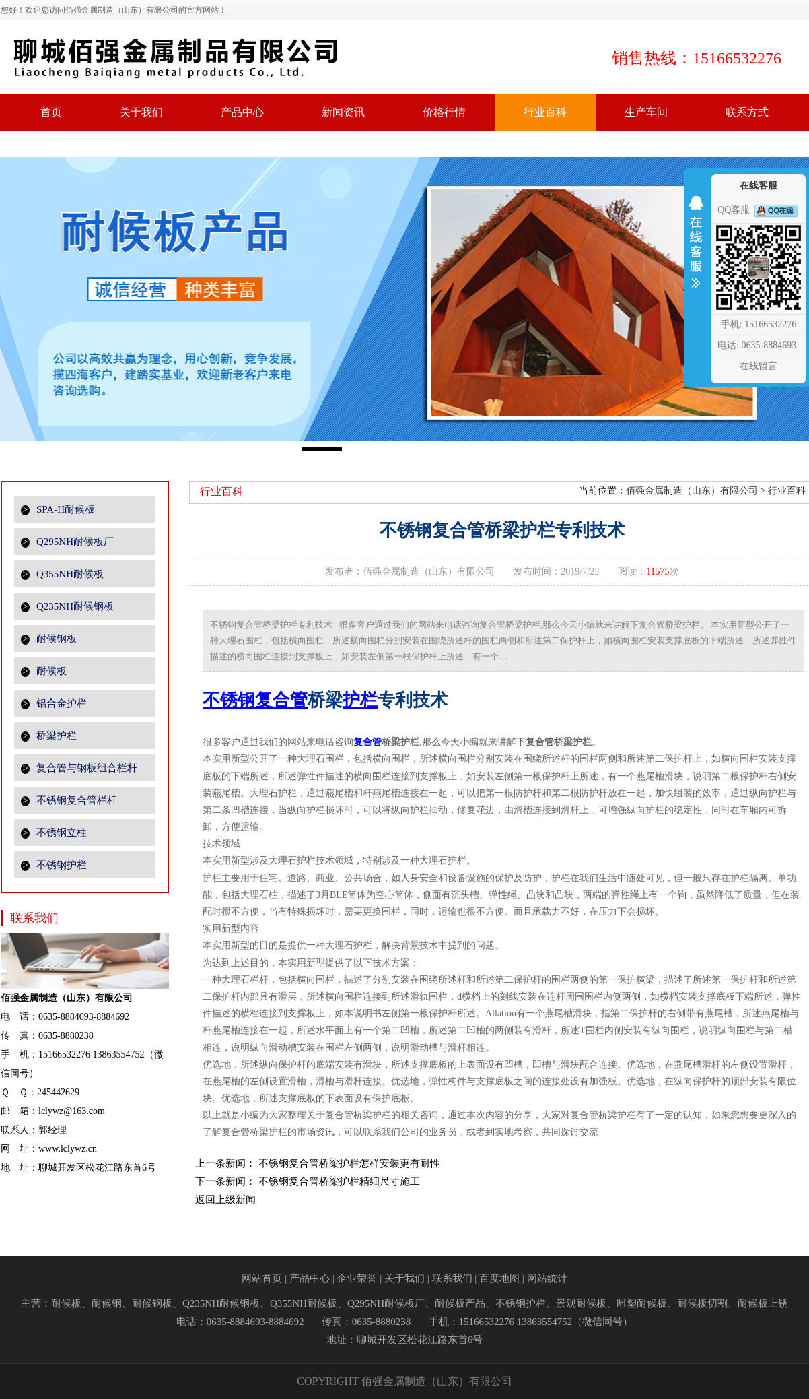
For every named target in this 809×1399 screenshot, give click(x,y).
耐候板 (44, 671)
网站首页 (262, 1278)
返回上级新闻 (225, 1199)
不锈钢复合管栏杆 (69, 800)
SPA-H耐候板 (58, 509)
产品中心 (309, 1278)
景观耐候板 (581, 1303)
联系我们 (452, 1278)
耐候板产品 (460, 1303)
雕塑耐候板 (642, 1303)
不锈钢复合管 (255, 700)
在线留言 (758, 366)
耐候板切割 (702, 1303)
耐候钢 (107, 1303)
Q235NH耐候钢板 (67, 606)
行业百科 (787, 491)
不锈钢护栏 (54, 865)
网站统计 (547, 1278)
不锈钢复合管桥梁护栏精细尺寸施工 (339, 1181)
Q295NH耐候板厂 (67, 542)
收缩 (696, 250)
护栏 (360, 700)
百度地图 (499, 1278)
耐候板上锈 (763, 1303)
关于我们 (404, 1278)
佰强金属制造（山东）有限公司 (692, 491)
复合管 (367, 742)
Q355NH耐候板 (62, 574)
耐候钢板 (49, 639)
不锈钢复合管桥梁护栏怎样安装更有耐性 (349, 1163)
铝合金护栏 (54, 703)
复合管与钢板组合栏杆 (79, 768)
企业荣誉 (357, 1278)
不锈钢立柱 (54, 833)
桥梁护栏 (49, 736)
